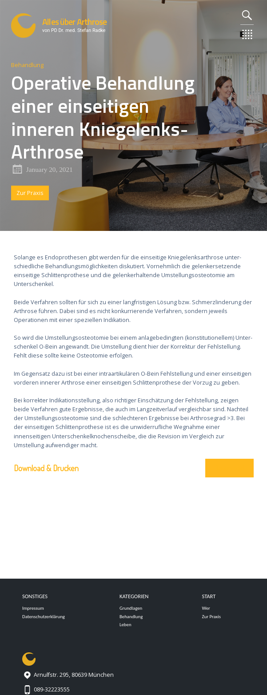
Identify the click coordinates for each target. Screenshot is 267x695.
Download (229, 468)
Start (208, 596)
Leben (126, 624)
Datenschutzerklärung (43, 617)
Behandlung (27, 65)
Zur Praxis (30, 193)
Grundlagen (131, 608)
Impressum (33, 608)
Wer (206, 608)
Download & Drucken (46, 468)
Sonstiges (35, 596)
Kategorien (134, 596)
